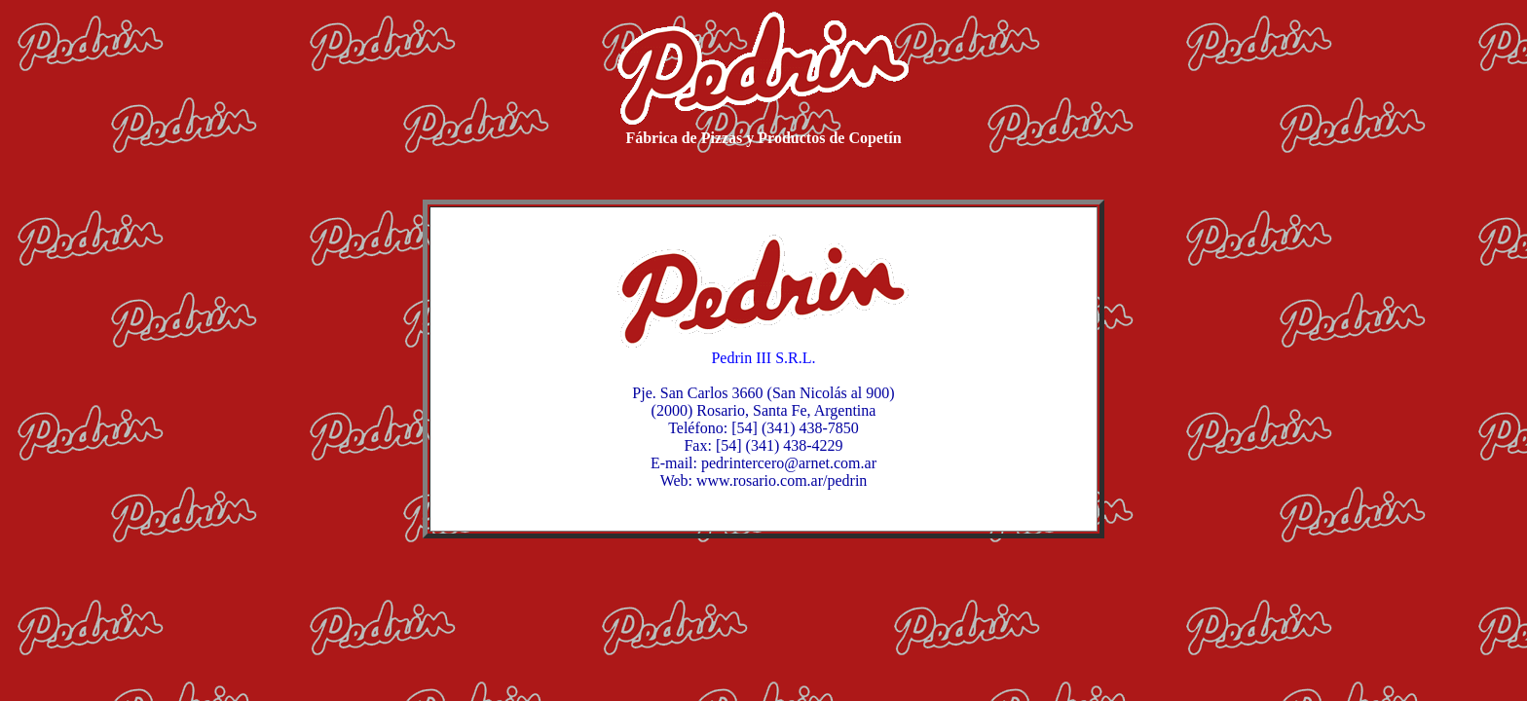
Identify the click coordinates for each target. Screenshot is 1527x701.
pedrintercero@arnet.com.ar (788, 463)
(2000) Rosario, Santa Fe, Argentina (764, 410)
